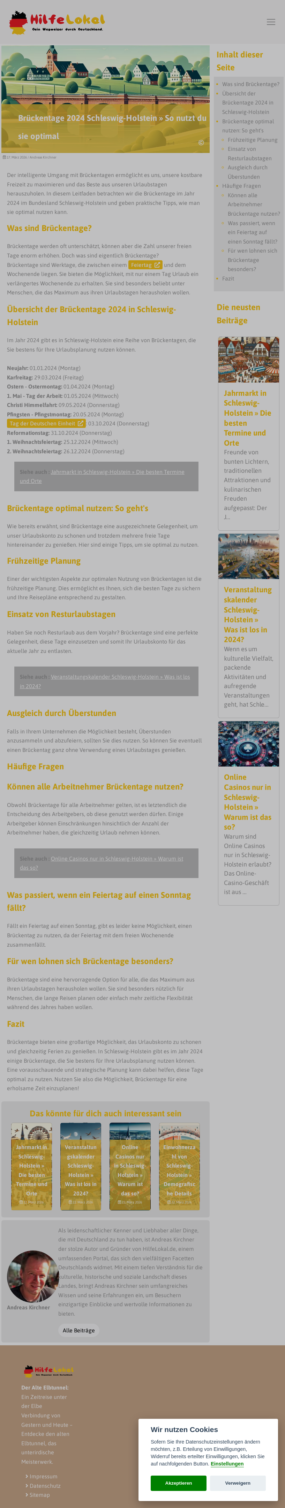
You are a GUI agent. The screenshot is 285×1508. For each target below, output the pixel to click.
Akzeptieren (178, 1483)
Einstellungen (227, 1464)
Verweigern (238, 1483)
